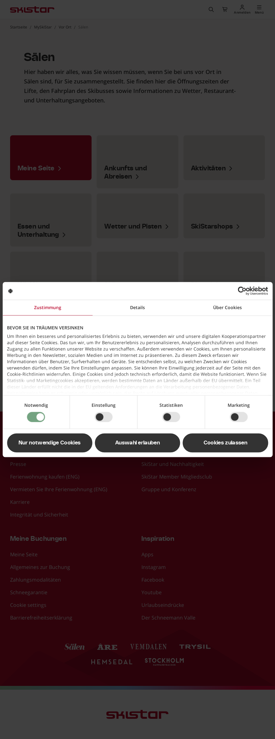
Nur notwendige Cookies (50, 442)
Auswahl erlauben (137, 442)
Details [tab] (137, 307)
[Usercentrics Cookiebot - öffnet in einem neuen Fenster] (240, 290)
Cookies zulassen (225, 442)
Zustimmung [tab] (47, 307)
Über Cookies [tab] (227, 307)
